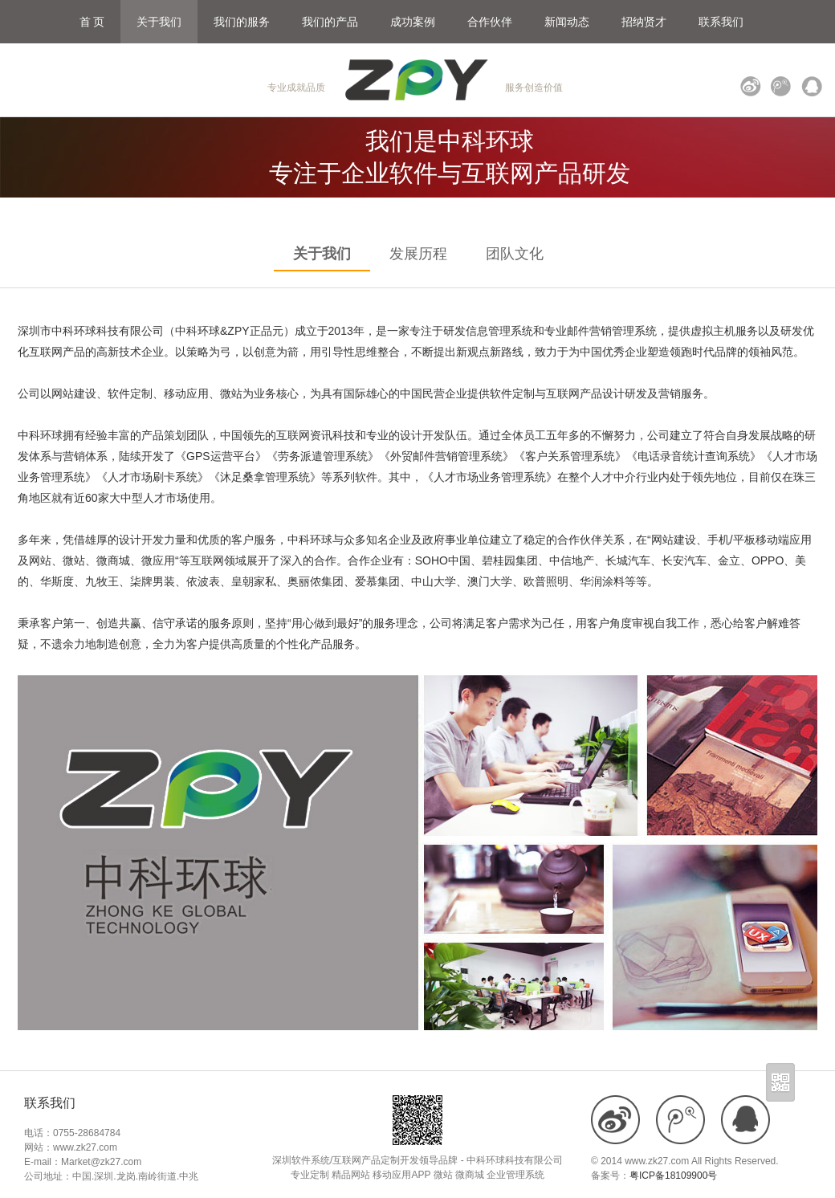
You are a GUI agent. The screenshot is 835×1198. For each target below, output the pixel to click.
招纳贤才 (643, 21)
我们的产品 (330, 21)
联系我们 (721, 21)
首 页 (92, 21)
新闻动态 (566, 21)
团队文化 (515, 254)
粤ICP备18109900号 (673, 1175)
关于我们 (158, 21)
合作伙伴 (489, 21)
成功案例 (412, 21)
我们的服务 (242, 21)
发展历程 (418, 254)
